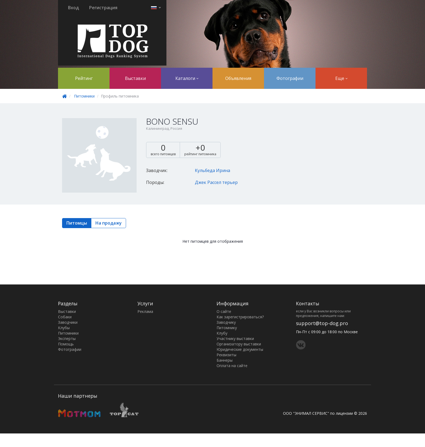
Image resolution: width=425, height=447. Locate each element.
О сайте (224, 311)
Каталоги (186, 78)
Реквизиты (226, 354)
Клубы (64, 327)
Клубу (222, 333)
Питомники (84, 96)
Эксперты (67, 338)
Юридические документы (240, 349)
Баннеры (225, 360)
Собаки (65, 316)
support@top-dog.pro (322, 323)
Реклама (145, 311)
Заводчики (68, 322)
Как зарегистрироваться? (240, 316)
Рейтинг (84, 78)
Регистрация (103, 8)
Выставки (135, 78)
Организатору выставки (239, 343)
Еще (341, 78)
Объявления (238, 78)
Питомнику (227, 327)
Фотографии (289, 78)
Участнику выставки (235, 338)
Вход (73, 8)
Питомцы (76, 223)
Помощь (66, 343)
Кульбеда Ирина (212, 170)
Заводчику (226, 322)
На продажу (108, 223)
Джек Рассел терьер (216, 182)
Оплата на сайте (232, 365)
